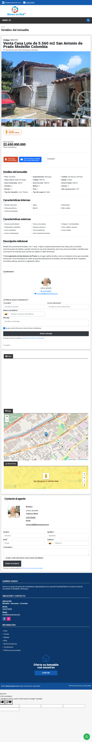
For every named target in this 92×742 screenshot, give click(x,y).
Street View (13, 132)
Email (5, 540)
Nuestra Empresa (10, 644)
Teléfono (51, 540)
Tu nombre (7, 303)
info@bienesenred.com (11, 615)
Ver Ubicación (40, 481)
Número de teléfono (10, 310)
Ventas (6, 634)
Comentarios (7, 547)
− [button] (7, 420)
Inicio (3, 27)
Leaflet (70, 459)
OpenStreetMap (83, 459)
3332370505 (30, 2)
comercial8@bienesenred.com (47, 294)
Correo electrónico (54, 303)
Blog (5, 641)
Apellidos (51, 532)
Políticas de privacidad (12, 650)
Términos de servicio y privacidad (33, 338)
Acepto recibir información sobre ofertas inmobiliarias (24, 558)
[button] (88, 53)
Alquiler (6, 637)
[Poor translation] (9, 702)
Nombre (6, 532)
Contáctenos (8, 647)
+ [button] (7, 416)
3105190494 (47, 291)
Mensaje (6, 318)
